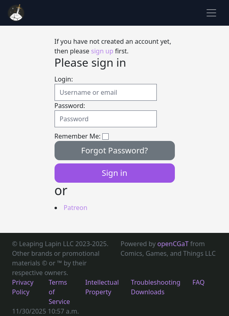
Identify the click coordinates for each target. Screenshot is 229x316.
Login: (64, 79)
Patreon (75, 207)
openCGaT (173, 243)
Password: (70, 105)
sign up (102, 51)
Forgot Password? (114, 150)
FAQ (199, 282)
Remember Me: (78, 136)
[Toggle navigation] (211, 13)
